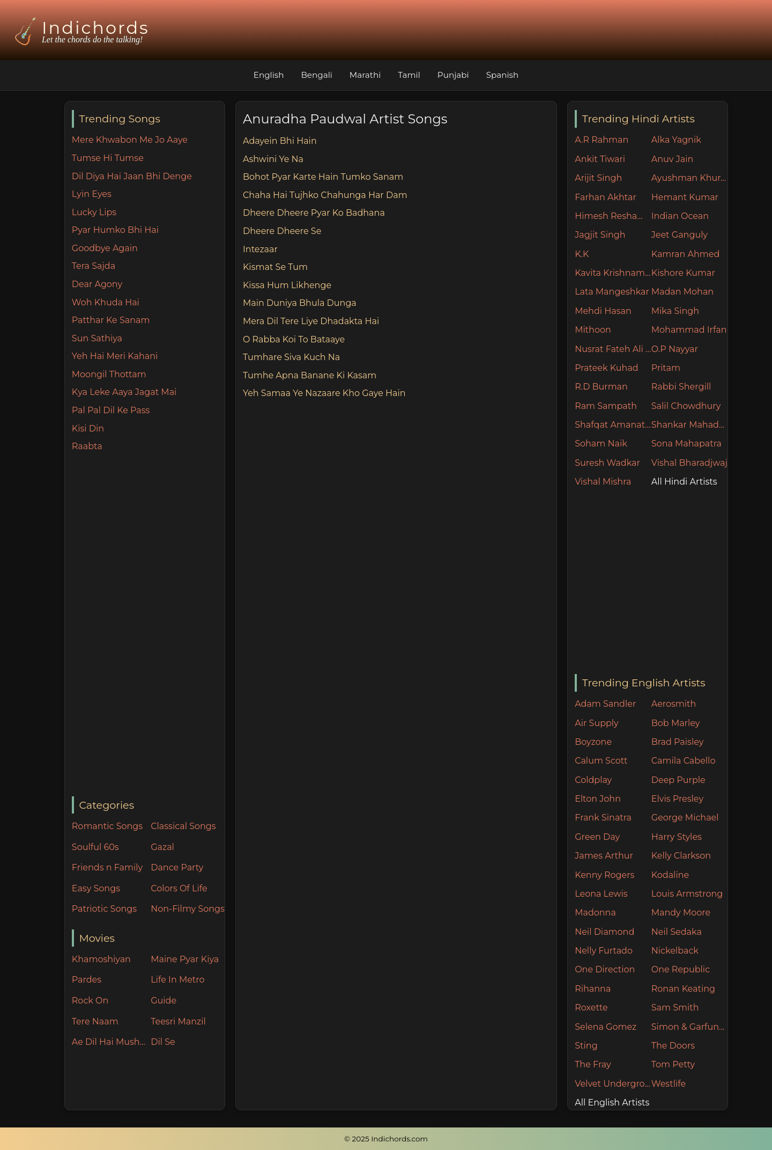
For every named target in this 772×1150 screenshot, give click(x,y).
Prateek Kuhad (607, 368)
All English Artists (612, 1102)
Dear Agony (97, 284)
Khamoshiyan (101, 959)
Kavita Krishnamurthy (613, 273)
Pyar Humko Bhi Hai (115, 230)
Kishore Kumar (683, 273)
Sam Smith (675, 1007)
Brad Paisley (677, 742)
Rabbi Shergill (681, 387)
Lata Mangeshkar (612, 292)
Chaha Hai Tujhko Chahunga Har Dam (325, 195)
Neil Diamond (604, 932)
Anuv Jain (672, 159)
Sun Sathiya (97, 338)
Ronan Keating (683, 989)
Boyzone (593, 742)
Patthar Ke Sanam (111, 320)
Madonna (595, 912)
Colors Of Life (179, 888)
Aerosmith (673, 704)
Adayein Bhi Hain (280, 141)
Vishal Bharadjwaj (689, 463)
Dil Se (163, 1042)
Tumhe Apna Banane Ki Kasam (309, 375)
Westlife (668, 1084)
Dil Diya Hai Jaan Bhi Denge (132, 176)
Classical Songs (183, 826)
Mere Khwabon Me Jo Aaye (130, 140)
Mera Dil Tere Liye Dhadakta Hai (311, 321)
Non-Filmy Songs (188, 909)
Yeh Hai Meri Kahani (115, 356)
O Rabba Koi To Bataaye (294, 339)
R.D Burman (601, 387)
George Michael (685, 817)
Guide (163, 1000)
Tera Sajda (93, 266)
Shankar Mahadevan (689, 425)
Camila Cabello (683, 761)
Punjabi (453, 75)
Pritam (665, 368)
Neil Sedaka (676, 932)
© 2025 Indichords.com (386, 1138)
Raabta (87, 446)
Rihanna (593, 989)
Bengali (316, 75)
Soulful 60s (95, 847)
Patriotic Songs (104, 909)
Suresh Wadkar (607, 463)
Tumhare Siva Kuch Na (291, 357)
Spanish (502, 75)
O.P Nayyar (674, 349)
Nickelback (675, 951)
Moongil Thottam (109, 374)
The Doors (673, 1046)
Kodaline (670, 875)
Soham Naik (601, 443)
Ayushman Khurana (689, 178)
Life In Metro (177, 980)
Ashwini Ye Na (273, 159)
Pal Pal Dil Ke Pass (111, 410)
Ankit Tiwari (600, 159)
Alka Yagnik (676, 140)
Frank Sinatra (603, 817)
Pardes (86, 980)
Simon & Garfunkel (689, 1027)
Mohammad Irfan (689, 330)
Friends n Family (107, 867)
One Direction (605, 969)
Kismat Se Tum (275, 267)
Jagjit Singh (600, 235)
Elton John (598, 799)
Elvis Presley (677, 799)
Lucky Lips (94, 212)
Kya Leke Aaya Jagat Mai (124, 392)
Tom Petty (673, 1064)
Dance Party (177, 867)
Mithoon (593, 330)
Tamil (409, 75)
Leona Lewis (601, 894)
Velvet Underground (613, 1084)
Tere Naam (95, 1021)
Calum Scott (601, 761)
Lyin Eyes (92, 194)
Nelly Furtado (604, 951)
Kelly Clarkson (681, 856)
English (269, 75)
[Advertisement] (148, 625)
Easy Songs (96, 888)
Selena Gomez (605, 1027)
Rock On (90, 1000)
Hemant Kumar (684, 197)
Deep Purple (678, 780)
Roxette (591, 1007)
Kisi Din (88, 428)
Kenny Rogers (604, 875)
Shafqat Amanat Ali (613, 425)
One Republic (680, 969)
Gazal (162, 847)
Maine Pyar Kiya (185, 959)
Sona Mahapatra (686, 443)
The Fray (593, 1064)
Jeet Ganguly (679, 235)
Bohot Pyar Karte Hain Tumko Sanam (323, 177)
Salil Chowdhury (686, 406)
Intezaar (260, 249)
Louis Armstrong (687, 894)
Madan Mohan (682, 292)
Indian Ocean (680, 216)
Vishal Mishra (603, 482)
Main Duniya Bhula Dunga (300, 303)
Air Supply (597, 723)
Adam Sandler (605, 704)
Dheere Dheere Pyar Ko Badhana (314, 213)
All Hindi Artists (684, 482)
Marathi (365, 75)
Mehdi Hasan (603, 311)
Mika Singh (675, 311)
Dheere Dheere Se (282, 231)
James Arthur (604, 856)
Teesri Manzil (178, 1021)
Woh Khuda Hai (105, 302)
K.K (582, 254)
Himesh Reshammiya (613, 216)
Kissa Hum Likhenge (287, 285)
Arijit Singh (598, 178)
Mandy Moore (680, 912)
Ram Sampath (606, 406)
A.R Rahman (601, 140)
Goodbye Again (105, 248)
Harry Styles (676, 837)
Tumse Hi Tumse (108, 158)
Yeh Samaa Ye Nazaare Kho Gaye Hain (324, 393)
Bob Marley (675, 723)
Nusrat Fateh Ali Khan (613, 349)
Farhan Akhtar (605, 197)
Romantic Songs (107, 826)
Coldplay (593, 780)
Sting (586, 1046)
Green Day (597, 837)
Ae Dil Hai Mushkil (109, 1042)
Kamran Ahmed (685, 254)
